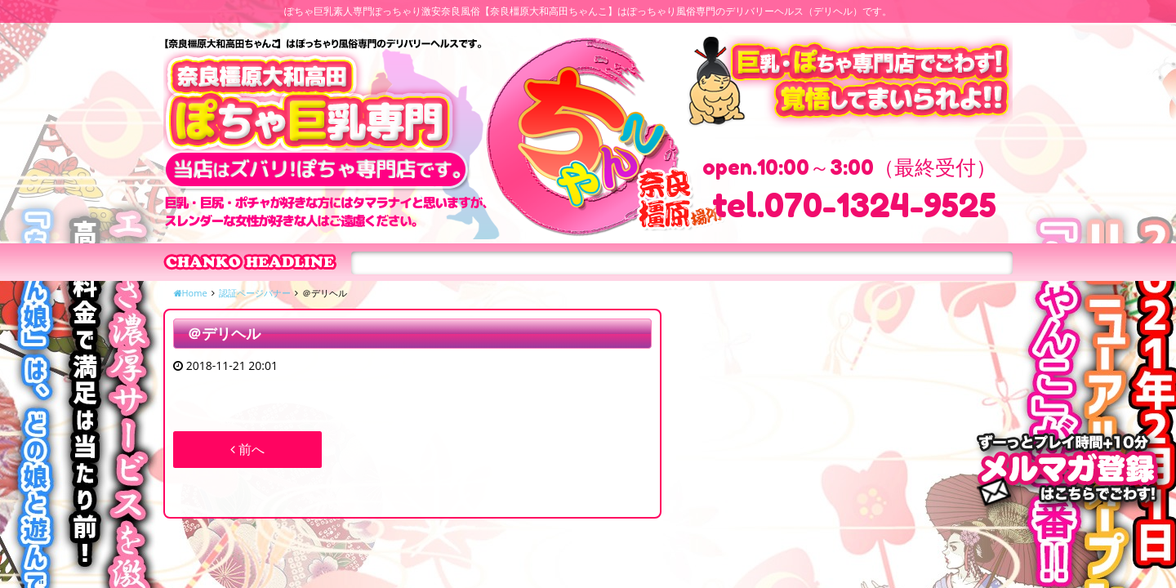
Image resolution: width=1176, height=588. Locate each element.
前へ (247, 449)
